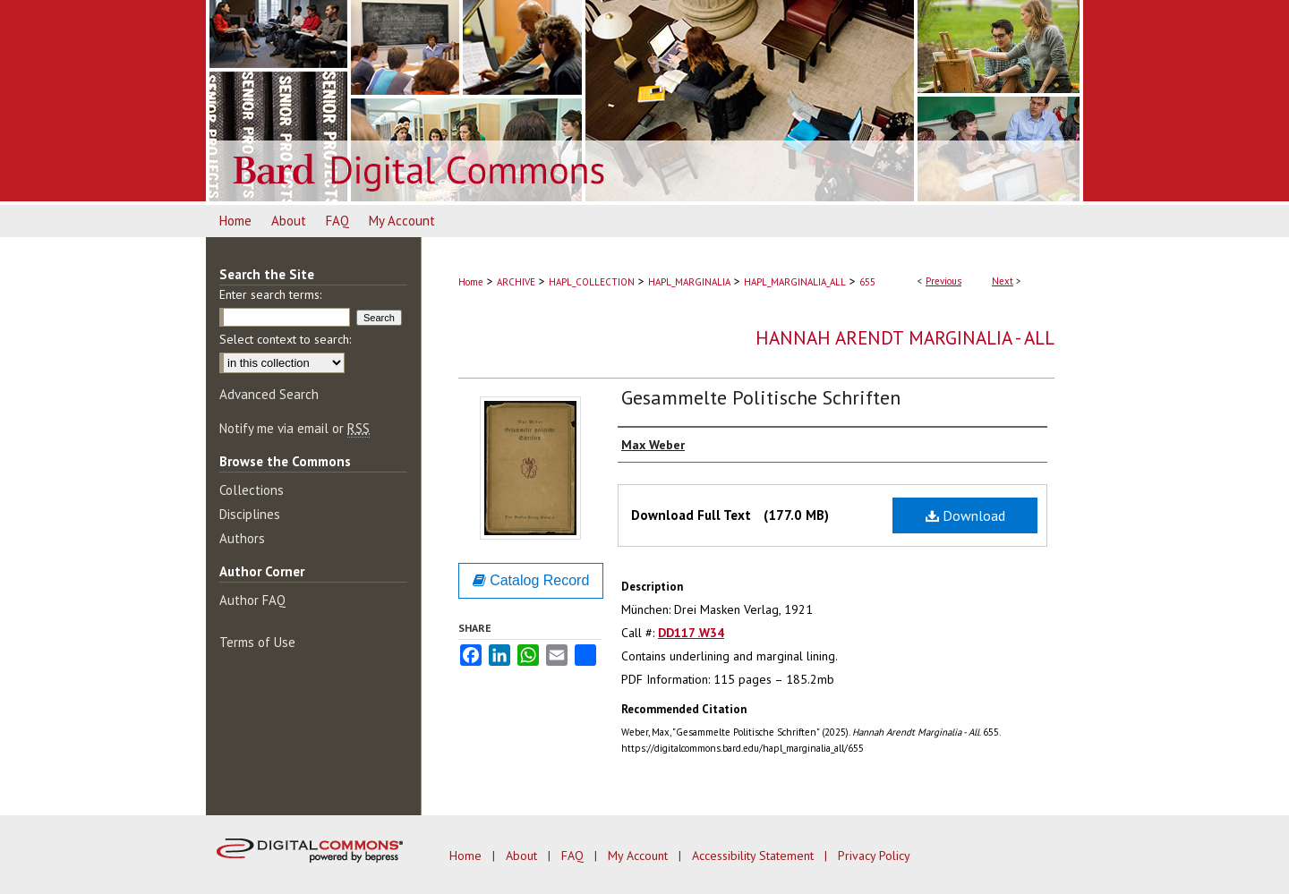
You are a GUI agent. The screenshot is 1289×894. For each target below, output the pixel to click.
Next (1002, 281)
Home (470, 282)
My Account (639, 855)
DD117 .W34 (691, 633)
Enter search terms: (270, 294)
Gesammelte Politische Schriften (761, 397)
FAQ (574, 855)
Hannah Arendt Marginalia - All (904, 338)
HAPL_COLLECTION (592, 282)
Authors (242, 538)
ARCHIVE (516, 282)
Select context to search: (285, 339)
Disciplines (249, 514)
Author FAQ (252, 600)
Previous (943, 281)
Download (965, 515)
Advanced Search (269, 394)
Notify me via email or (294, 428)
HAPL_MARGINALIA (689, 282)
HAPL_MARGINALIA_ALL (795, 282)
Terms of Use (257, 642)
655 (867, 282)
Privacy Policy (874, 855)
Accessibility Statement (754, 855)
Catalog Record (531, 580)
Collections (251, 489)
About (523, 855)
